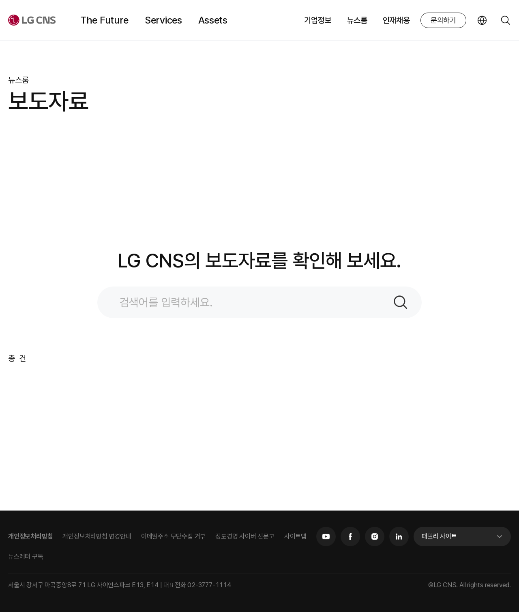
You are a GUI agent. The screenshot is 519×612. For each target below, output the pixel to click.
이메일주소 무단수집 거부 (173, 536)
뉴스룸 (357, 20)
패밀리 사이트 (439, 536)
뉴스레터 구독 (25, 556)
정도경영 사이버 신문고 (245, 536)
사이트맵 (295, 536)
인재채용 (396, 20)
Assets (212, 20)
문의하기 (443, 20)
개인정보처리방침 (30, 536)
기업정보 (317, 20)
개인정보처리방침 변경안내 (96, 536)
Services (163, 20)
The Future (104, 20)
